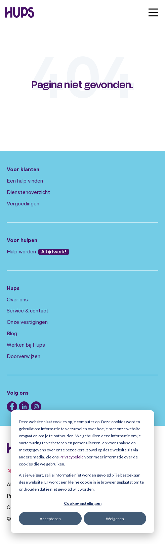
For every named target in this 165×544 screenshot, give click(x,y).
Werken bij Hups (26, 346)
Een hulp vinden (25, 182)
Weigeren (115, 518)
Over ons (17, 300)
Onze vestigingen (27, 323)
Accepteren (50, 518)
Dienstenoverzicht (28, 193)
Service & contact (27, 311)
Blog (12, 334)
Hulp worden (22, 252)
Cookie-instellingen (82, 503)
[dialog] (82, 471)
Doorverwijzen (23, 357)
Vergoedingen (23, 204)
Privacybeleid (71, 456)
